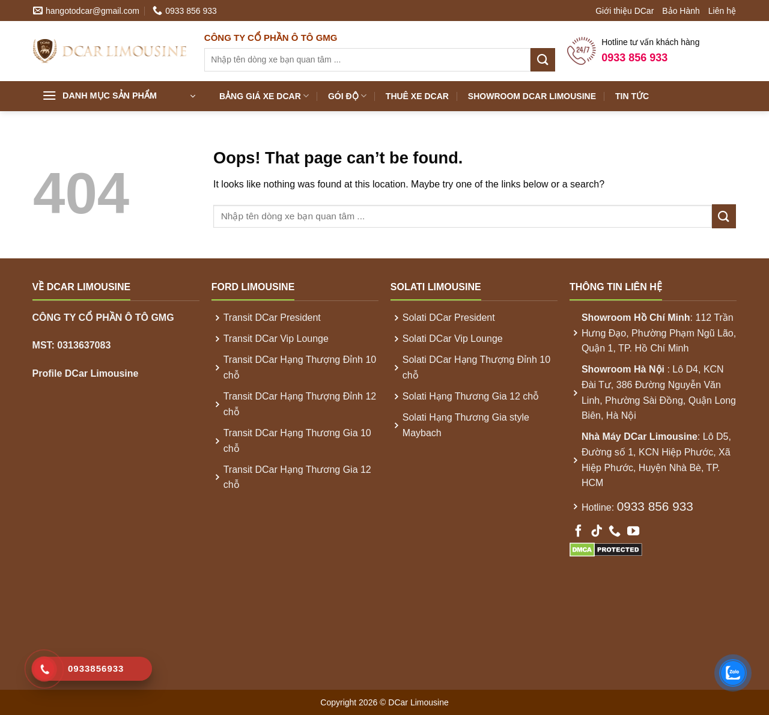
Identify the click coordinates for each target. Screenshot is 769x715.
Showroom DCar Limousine (532, 96)
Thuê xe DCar (417, 96)
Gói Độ (347, 96)
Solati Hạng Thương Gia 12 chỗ (471, 396)
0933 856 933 (655, 506)
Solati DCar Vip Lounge (453, 338)
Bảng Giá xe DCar (264, 96)
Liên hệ (722, 11)
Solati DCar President (449, 317)
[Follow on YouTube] (633, 531)
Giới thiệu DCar (624, 11)
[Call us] (615, 531)
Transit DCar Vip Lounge (276, 338)
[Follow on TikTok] (597, 531)
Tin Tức (632, 96)
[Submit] (542, 60)
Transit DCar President (272, 317)
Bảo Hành (680, 11)
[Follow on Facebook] (579, 531)
